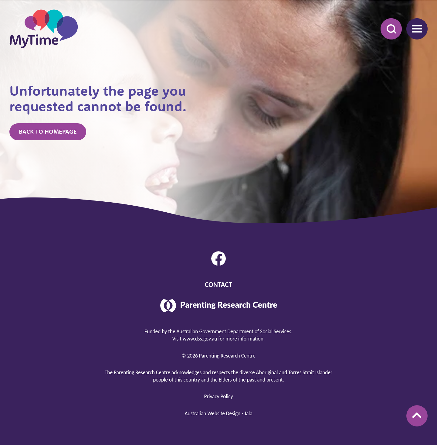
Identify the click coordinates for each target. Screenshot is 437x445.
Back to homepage (48, 131)
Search (388, 28)
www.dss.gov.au (200, 338)
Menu (414, 29)
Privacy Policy (218, 396)
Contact (218, 284)
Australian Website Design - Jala (218, 413)
